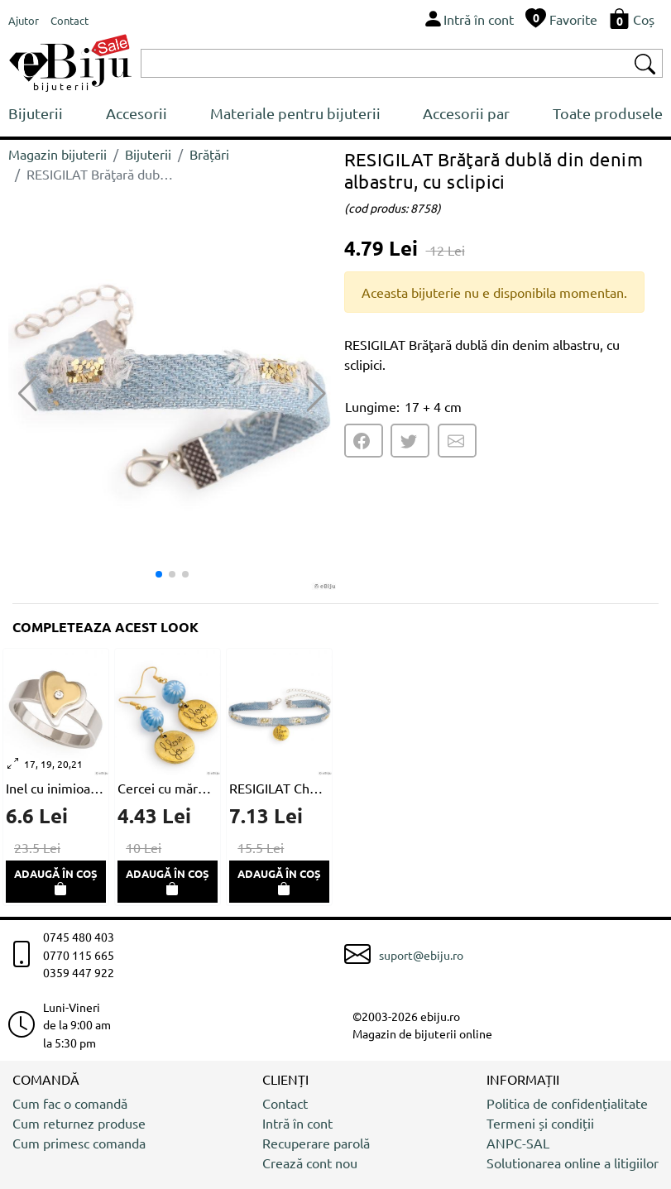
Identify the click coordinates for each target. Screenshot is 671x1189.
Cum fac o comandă (69, 1103)
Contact (285, 1103)
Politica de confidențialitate (567, 1103)
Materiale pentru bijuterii (295, 113)
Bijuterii (35, 113)
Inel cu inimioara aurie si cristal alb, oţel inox (56, 787)
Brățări (209, 154)
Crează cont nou (309, 1162)
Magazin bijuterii (57, 154)
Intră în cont (297, 1123)
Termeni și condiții (540, 1123)
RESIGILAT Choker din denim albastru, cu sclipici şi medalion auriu (279, 787)
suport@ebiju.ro (421, 954)
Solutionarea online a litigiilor (572, 1162)
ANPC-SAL (517, 1142)
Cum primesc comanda (79, 1142)
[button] (316, 394)
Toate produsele (608, 113)
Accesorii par (466, 113)
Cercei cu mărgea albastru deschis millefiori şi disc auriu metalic (167, 787)
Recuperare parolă (316, 1142)
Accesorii (136, 113)
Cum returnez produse (79, 1123)
